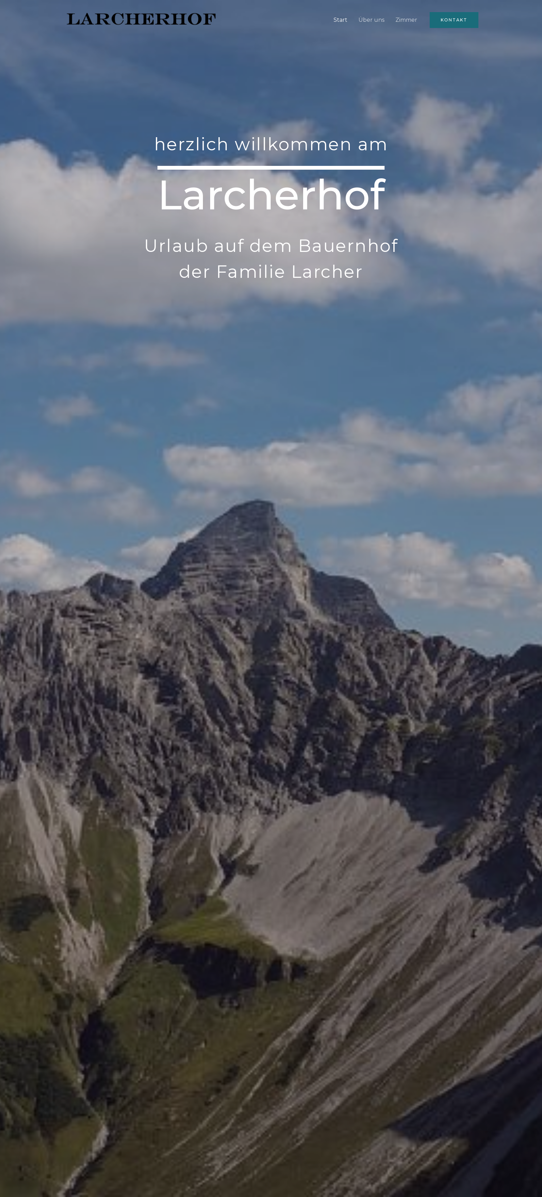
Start (340, 20)
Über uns (371, 20)
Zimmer (406, 20)
